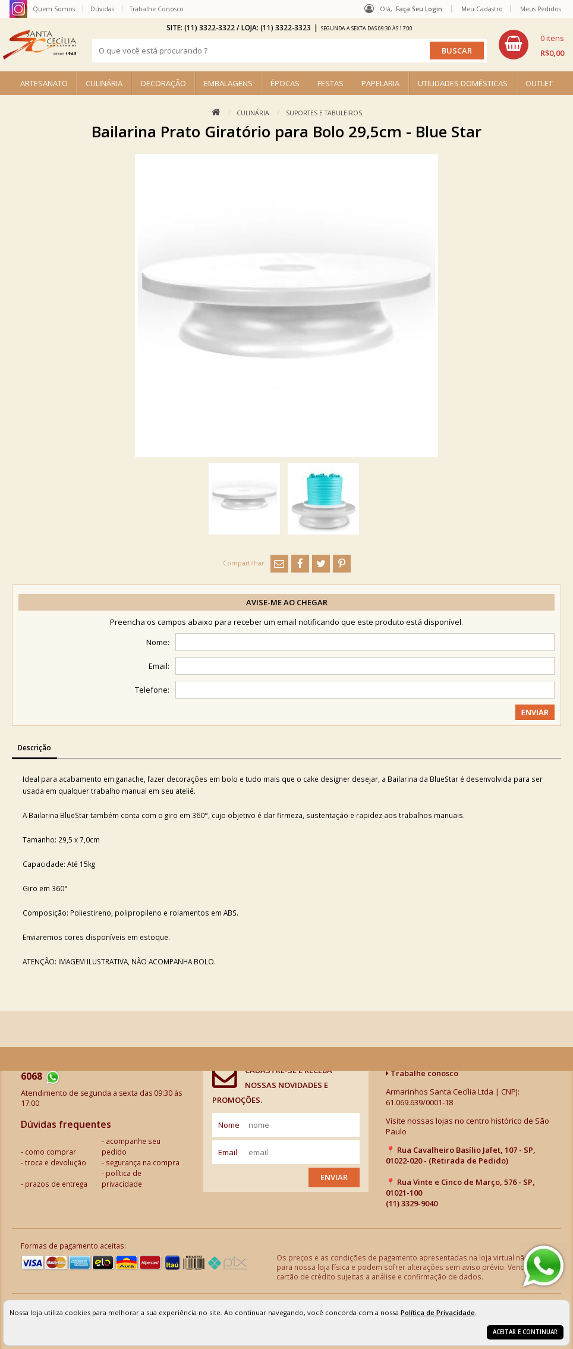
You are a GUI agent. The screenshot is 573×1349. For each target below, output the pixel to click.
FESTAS (330, 83)
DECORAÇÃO (163, 83)
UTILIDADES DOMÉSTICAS (463, 83)
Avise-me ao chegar (287, 602)
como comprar (50, 1151)
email (227, 1152)
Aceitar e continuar (525, 1332)
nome (229, 1125)
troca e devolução (55, 1162)
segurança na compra (143, 1162)
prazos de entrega (56, 1183)
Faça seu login (419, 9)
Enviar (334, 1177)
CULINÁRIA (104, 83)
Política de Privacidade (438, 1312)
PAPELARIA (380, 83)
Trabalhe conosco (422, 1073)
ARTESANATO (44, 83)
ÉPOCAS (285, 83)
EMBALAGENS (228, 83)
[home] (39, 44)
